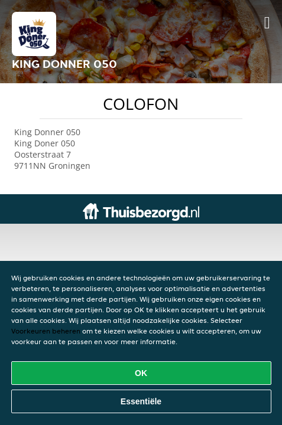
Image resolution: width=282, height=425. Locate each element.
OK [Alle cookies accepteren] (141, 373)
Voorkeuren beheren (45, 330)
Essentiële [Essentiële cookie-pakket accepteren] (141, 401)
